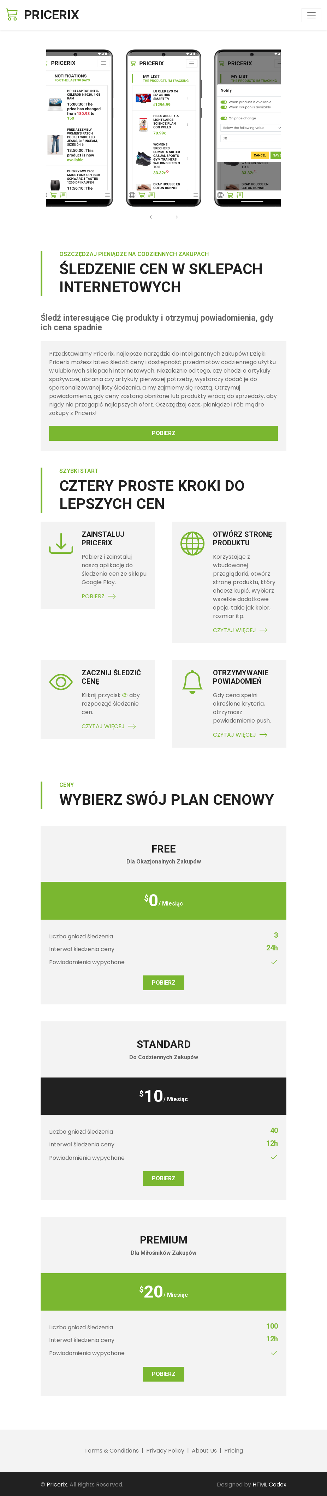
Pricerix (57, 1484)
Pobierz (164, 433)
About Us (204, 1451)
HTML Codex (269, 1484)
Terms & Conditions (111, 1451)
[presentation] (152, 217)
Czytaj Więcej (241, 630)
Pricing (233, 1451)
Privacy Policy (165, 1451)
